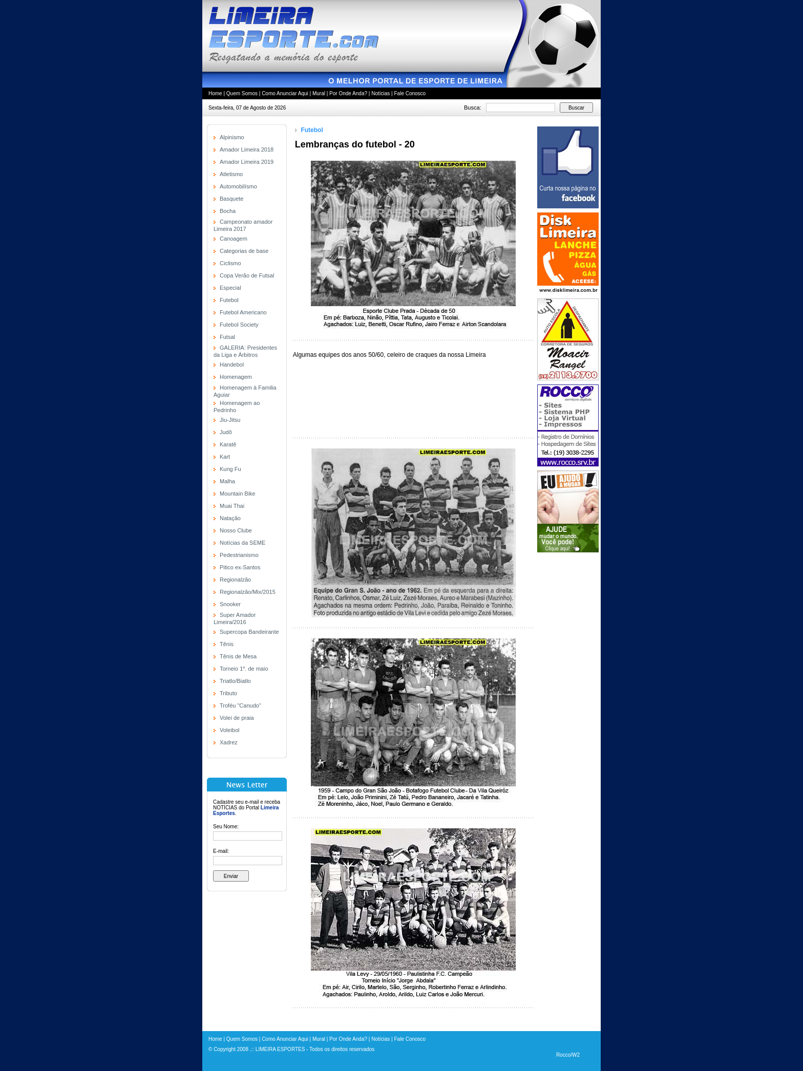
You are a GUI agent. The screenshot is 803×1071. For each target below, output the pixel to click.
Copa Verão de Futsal (247, 275)
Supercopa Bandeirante (249, 632)
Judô (226, 432)
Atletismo (231, 174)
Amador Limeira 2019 (246, 162)
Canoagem (233, 238)
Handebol (232, 364)
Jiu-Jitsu (230, 420)
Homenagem (236, 377)
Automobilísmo (238, 186)
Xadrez (229, 742)
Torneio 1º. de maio (244, 669)
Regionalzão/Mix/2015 (248, 592)
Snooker (230, 604)
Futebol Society (239, 325)
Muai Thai (232, 506)
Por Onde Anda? (348, 93)
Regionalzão (235, 579)
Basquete (231, 199)
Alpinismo (232, 137)
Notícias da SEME (242, 543)
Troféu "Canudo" (240, 705)
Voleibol (230, 730)
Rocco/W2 (568, 1055)
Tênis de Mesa (238, 656)
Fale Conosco (410, 93)
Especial (230, 288)
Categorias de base (244, 251)
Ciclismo (230, 263)
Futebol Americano (243, 312)
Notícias (380, 93)
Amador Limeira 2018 (246, 149)
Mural (318, 93)
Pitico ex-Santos (240, 567)
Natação (230, 518)
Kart (225, 457)
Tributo (228, 693)
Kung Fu (230, 469)
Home (215, 93)
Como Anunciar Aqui (285, 93)
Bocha (228, 211)
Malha (227, 481)
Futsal (227, 337)
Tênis (227, 644)
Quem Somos (242, 93)
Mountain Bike (238, 493)
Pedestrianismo (239, 555)
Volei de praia (237, 718)
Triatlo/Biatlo (235, 681)
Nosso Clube (236, 530)
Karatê (228, 444)
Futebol (229, 300)
